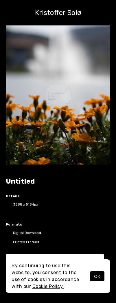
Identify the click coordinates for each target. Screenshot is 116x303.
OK (97, 276)
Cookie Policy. (48, 286)
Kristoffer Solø (58, 13)
